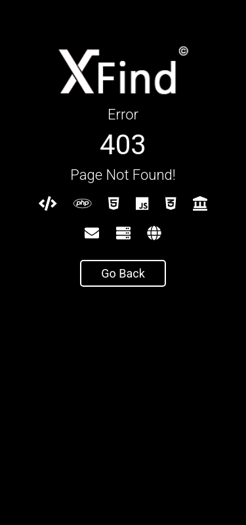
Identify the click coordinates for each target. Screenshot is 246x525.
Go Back (123, 273)
